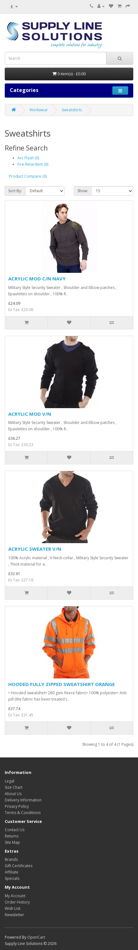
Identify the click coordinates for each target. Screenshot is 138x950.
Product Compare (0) (28, 176)
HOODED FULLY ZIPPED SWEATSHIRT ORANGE (61, 684)
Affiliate (11, 872)
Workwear (39, 110)
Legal (9, 781)
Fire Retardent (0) (32, 164)
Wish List (12, 908)
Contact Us (14, 829)
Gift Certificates (18, 865)
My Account (15, 895)
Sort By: (15, 190)
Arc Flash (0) (28, 158)
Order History (17, 902)
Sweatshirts (72, 110)
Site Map (12, 842)
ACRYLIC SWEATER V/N (34, 549)
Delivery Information (23, 800)
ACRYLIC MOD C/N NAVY (37, 278)
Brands (11, 859)
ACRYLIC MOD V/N (29, 414)
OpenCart (36, 937)
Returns (11, 836)
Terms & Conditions (23, 812)
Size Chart (14, 787)
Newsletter (14, 914)
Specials (12, 878)
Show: (82, 190)
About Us (13, 793)
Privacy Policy (17, 806)
